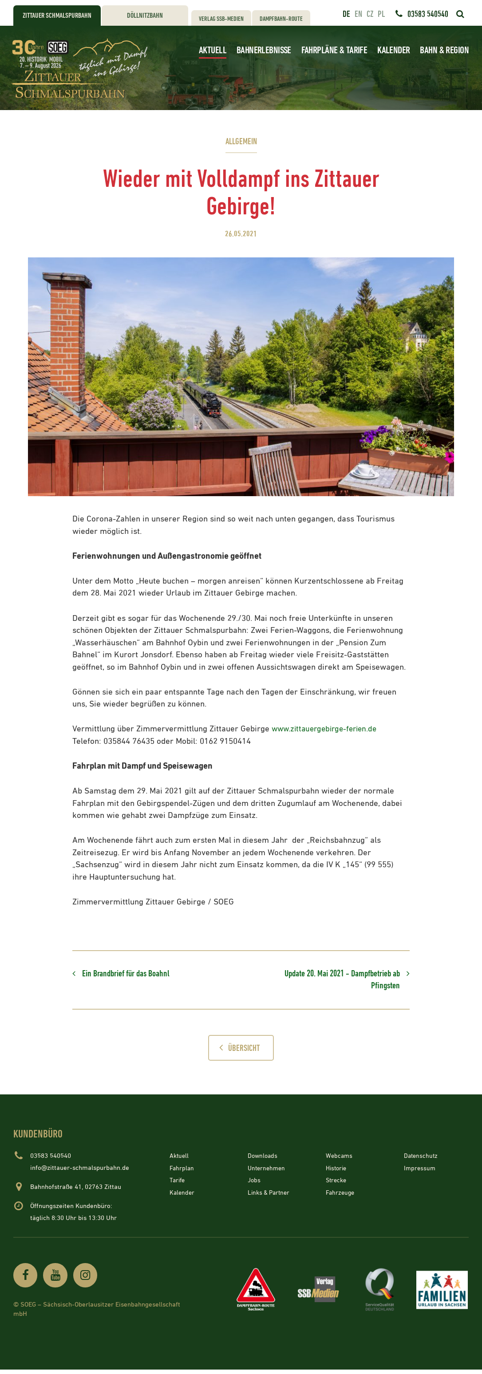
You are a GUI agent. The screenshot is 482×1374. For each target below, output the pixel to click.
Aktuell (212, 50)
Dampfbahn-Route (281, 19)
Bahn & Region (444, 50)
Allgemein (241, 141)
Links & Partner (270, 1195)
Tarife (178, 1183)
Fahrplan (182, 1171)
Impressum (420, 1171)
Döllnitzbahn (145, 16)
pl (381, 14)
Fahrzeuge (341, 1195)
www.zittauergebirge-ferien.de (327, 729)
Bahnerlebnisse (264, 50)
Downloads (263, 1159)
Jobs (254, 1183)
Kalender (393, 50)
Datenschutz (421, 1159)
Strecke (337, 1183)
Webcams (340, 1159)
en (358, 14)
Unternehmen (268, 1171)
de (346, 14)
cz (370, 14)
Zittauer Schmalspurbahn (57, 16)
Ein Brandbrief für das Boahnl (131, 974)
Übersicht (237, 1050)
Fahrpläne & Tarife (334, 50)
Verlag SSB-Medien (221, 19)
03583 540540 (427, 14)
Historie (337, 1171)
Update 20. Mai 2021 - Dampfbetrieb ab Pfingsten (335, 981)
